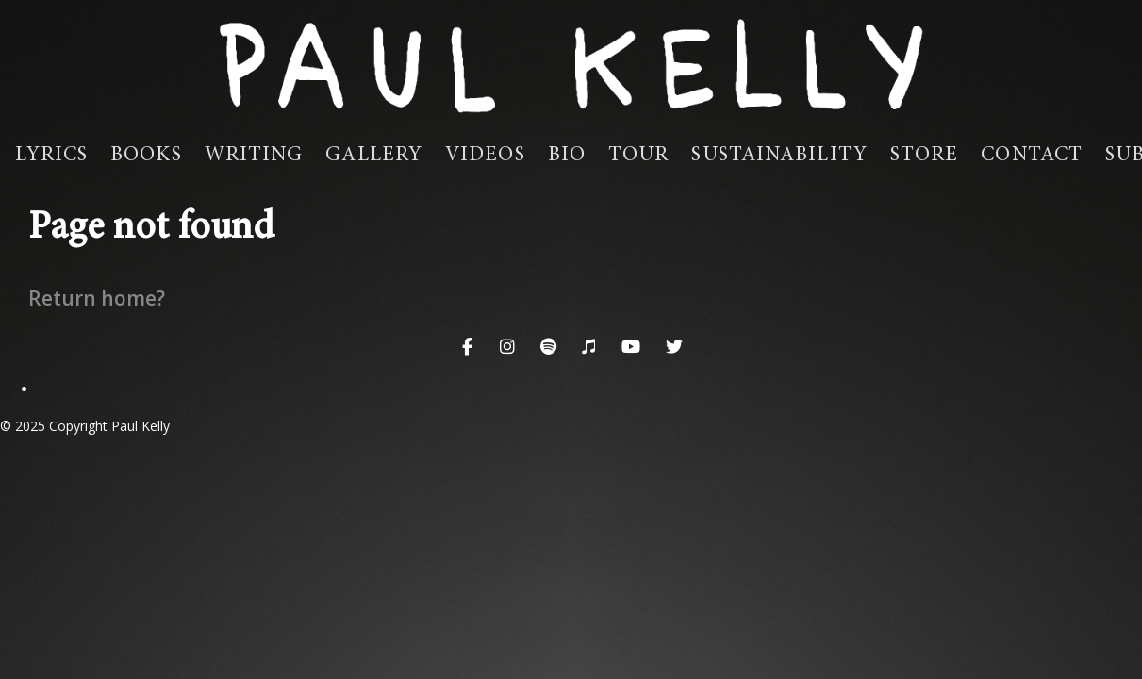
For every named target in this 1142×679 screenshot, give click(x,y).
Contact (1032, 155)
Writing (254, 155)
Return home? (96, 298)
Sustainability (779, 155)
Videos (485, 155)
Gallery (373, 155)
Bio (567, 155)
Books (146, 155)
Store (924, 155)
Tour (638, 155)
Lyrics (52, 155)
